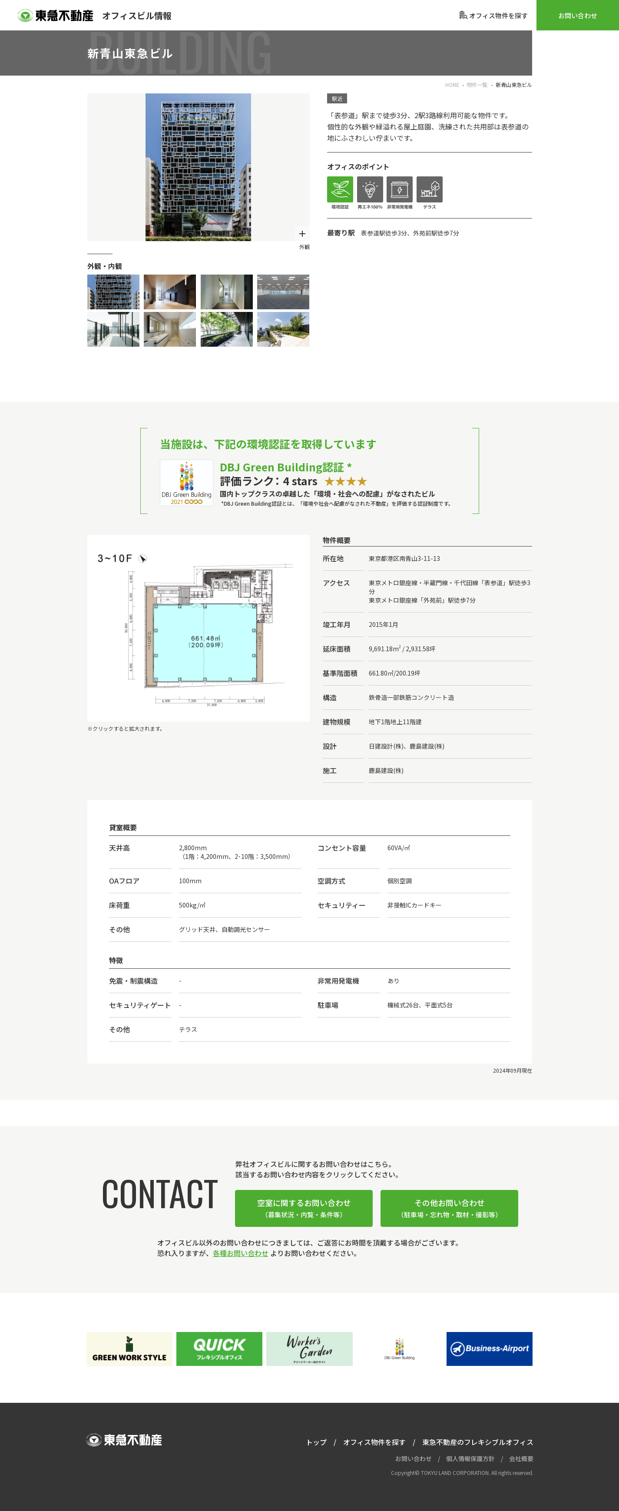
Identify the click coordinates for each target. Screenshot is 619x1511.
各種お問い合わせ (240, 1253)
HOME (452, 84)
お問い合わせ (577, 15)
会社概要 (521, 1458)
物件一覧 (478, 84)
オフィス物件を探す (374, 1442)
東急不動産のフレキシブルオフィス (477, 1442)
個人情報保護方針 (470, 1458)
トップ (316, 1442)
